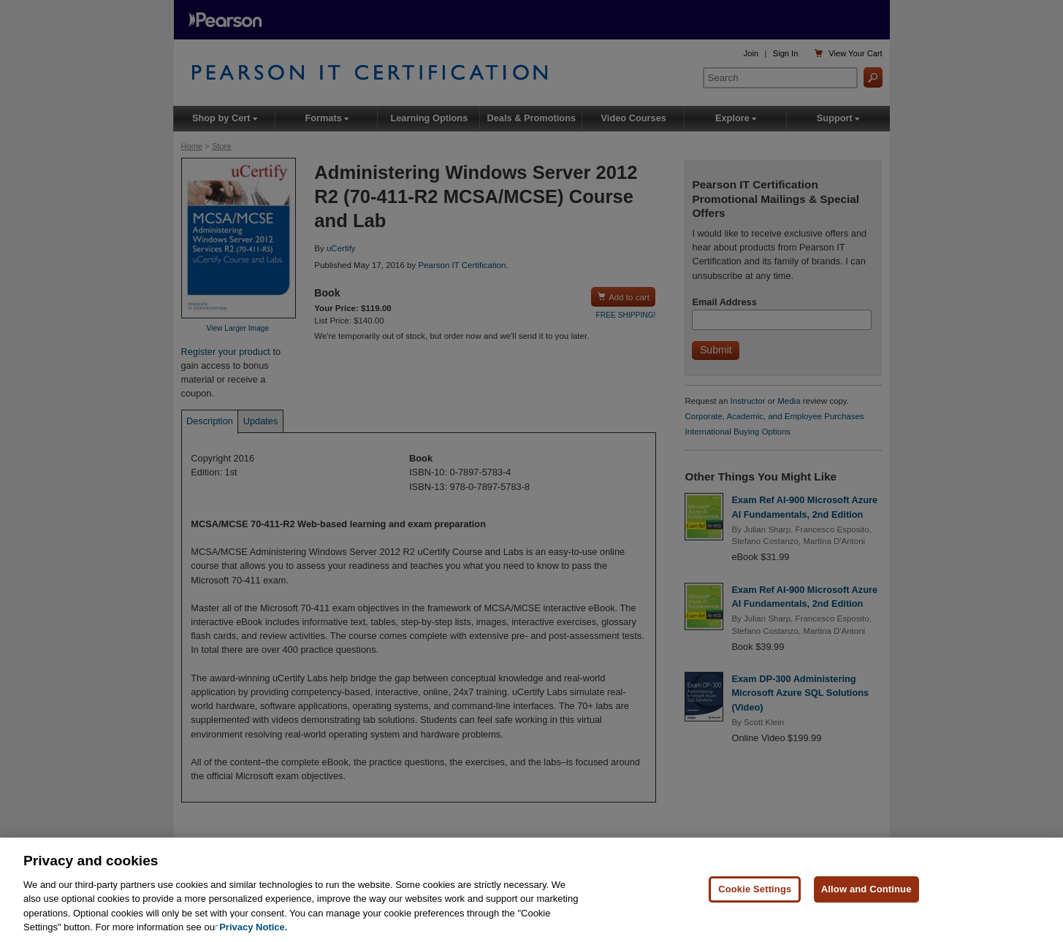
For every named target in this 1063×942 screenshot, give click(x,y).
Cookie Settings (754, 889)
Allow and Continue (866, 889)
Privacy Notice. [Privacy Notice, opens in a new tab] (253, 927)
